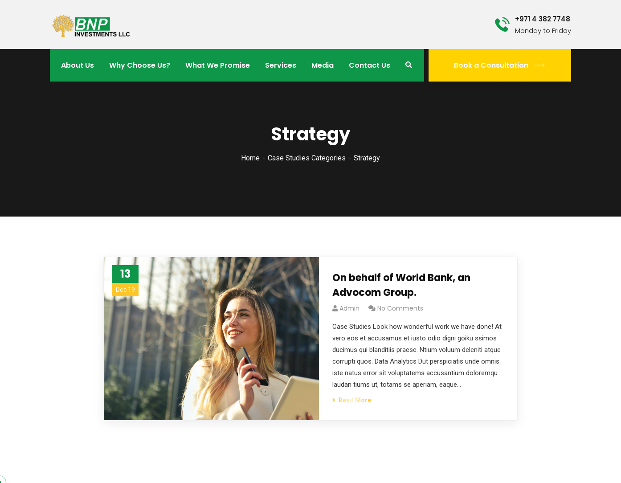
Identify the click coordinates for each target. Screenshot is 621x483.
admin (349, 308)
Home (250, 158)
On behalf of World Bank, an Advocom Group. (401, 285)
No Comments (400, 308)
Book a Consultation (500, 65)
